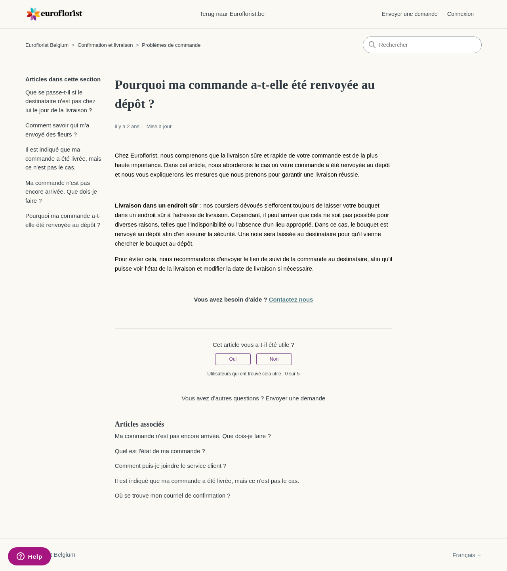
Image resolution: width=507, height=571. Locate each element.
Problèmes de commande (171, 45)
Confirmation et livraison (105, 45)
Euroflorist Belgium (47, 45)
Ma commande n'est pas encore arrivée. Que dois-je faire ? (61, 191)
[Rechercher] (422, 45)
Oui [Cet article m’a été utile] (233, 359)
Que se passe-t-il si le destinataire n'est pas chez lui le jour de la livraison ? (60, 101)
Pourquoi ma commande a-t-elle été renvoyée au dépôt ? (63, 220)
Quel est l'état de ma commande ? (160, 451)
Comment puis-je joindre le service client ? (171, 465)
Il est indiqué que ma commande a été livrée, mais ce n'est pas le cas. (63, 158)
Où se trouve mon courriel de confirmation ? (173, 495)
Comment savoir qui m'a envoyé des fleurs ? (57, 130)
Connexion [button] (460, 14)
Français (467, 555)
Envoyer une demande (410, 14)
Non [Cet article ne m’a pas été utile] (274, 359)
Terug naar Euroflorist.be (232, 13)
